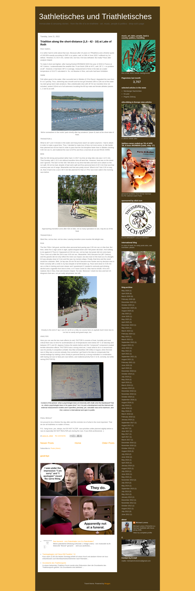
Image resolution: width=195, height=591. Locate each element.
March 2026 (126, 296)
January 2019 (127, 388)
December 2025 (128, 302)
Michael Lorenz (142, 523)
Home (78, 443)
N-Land (126, 94)
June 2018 (126, 408)
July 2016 (125, 454)
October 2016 (127, 448)
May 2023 (125, 337)
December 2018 (128, 391)
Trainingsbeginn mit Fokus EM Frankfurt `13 (58, 554)
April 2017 (125, 437)
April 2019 (125, 382)
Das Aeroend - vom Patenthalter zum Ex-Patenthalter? (73, 541)
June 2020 (126, 365)
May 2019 (125, 380)
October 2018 (127, 397)
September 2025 (128, 308)
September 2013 (128, 489)
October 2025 (127, 305)
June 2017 (126, 431)
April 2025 (125, 322)
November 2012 (128, 503)
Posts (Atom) (55, 448)
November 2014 (128, 480)
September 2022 (128, 342)
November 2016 (128, 445)
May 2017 (125, 434)
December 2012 (128, 500)
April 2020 (125, 368)
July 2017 (125, 428)
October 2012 (127, 506)
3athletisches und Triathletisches (95, 16)
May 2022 (125, 351)
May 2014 (125, 486)
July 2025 (125, 314)
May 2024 (125, 328)
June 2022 (126, 348)
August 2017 (126, 425)
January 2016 (127, 466)
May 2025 (125, 319)
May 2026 (125, 291)
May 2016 (125, 460)
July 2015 (125, 471)
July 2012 (125, 511)
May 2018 (125, 411)
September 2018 (128, 400)
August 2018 (126, 402)
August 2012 (126, 509)
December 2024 (128, 325)
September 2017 (128, 423)
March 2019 (126, 385)
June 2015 (126, 474)
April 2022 (125, 354)
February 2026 (127, 299)
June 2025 (126, 316)
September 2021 (128, 357)
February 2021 (127, 362)
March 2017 (126, 440)
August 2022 (126, 345)
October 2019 (127, 374)
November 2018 (128, 394)
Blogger (107, 584)
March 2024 (126, 331)
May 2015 (125, 477)
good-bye (44, 456)
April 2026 (125, 293)
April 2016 (125, 463)
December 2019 (128, 371)
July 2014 (125, 483)
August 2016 (126, 451)
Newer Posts (47, 443)
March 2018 (126, 414)
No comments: (60, 436)
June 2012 (126, 514)
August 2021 (126, 359)
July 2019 (125, 377)
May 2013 (125, 494)
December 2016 (128, 443)
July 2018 (125, 405)
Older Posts (108, 443)
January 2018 (127, 420)
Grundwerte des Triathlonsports (54, 563)
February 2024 (127, 334)
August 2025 (126, 311)
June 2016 (126, 457)
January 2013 (127, 497)
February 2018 (127, 417)
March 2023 (126, 339)
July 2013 (125, 491)
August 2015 (126, 468)
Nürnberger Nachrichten (133, 91)
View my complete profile (142, 533)
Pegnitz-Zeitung (129, 97)
